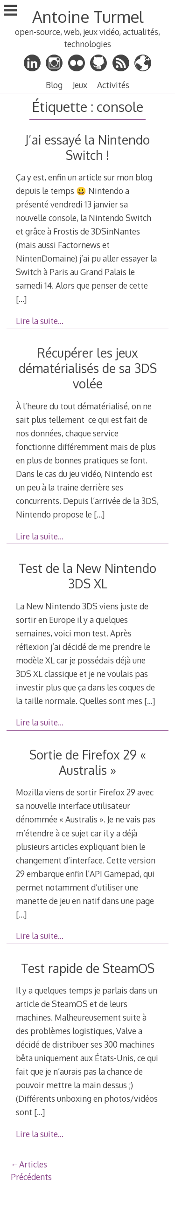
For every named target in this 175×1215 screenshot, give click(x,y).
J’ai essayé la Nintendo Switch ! (87, 147)
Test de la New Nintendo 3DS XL (87, 575)
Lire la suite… (39, 321)
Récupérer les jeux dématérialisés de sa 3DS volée (88, 368)
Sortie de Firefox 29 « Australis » (87, 762)
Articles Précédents (31, 1170)
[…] (21, 299)
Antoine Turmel (87, 17)
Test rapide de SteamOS (87, 968)
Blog (54, 85)
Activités (113, 85)
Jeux (80, 85)
